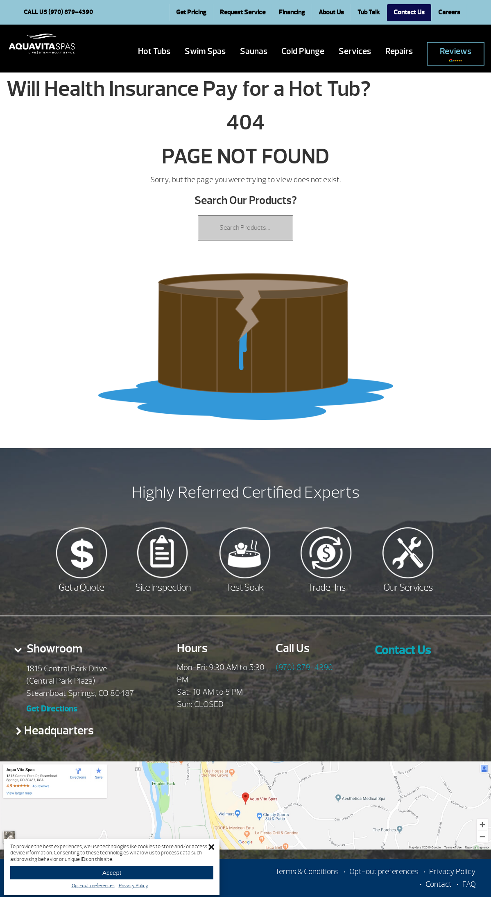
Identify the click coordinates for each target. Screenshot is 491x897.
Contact (438, 884)
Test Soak (245, 587)
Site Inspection (163, 587)
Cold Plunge (302, 51)
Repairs (399, 51)
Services (355, 51)
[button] (211, 847)
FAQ (469, 884)
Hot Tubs (154, 51)
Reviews (455, 54)
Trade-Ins (327, 587)
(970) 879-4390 (304, 667)
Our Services (408, 587)
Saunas (253, 51)
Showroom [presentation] (53, 648)
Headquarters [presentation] (59, 730)
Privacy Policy (133, 885)
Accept (111, 872)
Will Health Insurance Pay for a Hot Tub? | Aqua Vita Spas (42, 44)
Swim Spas (205, 51)
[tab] (81, 651)
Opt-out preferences (93, 885)
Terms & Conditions (307, 872)
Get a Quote (81, 587)
